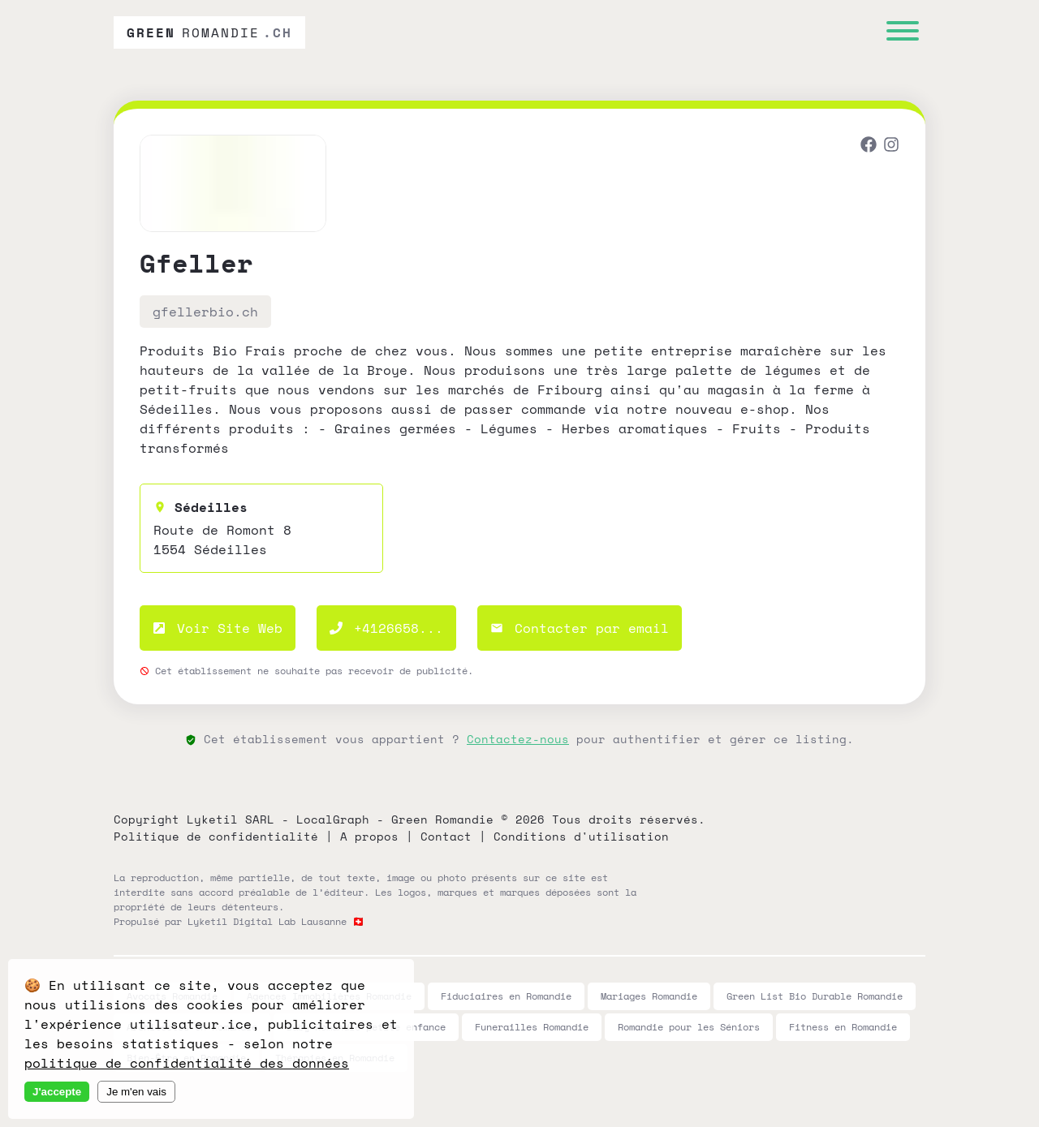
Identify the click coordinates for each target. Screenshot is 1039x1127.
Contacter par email (579, 628)
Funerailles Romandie (531, 1027)
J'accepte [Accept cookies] (56, 1092)
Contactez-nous (518, 738)
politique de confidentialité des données (186, 1063)
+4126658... (386, 628)
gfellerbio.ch (205, 311)
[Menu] (902, 32)
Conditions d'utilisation (581, 836)
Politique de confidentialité (216, 836)
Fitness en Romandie (843, 1027)
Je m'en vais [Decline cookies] (136, 1092)
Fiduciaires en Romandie (506, 996)
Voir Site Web (217, 628)
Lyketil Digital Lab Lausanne (267, 921)
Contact (446, 836)
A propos (369, 836)
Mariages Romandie (649, 996)
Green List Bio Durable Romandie (814, 996)
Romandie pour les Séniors (689, 1027)
